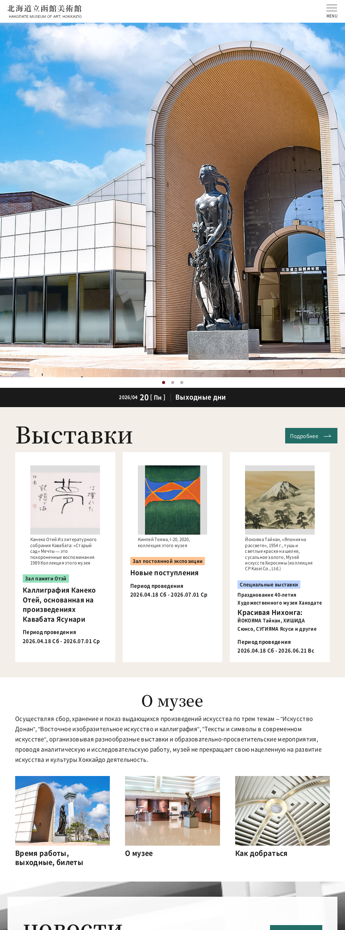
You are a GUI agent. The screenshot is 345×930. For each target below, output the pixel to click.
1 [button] (163, 382)
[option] (172, 200)
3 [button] (181, 382)
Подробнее (304, 435)
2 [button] (172, 382)
